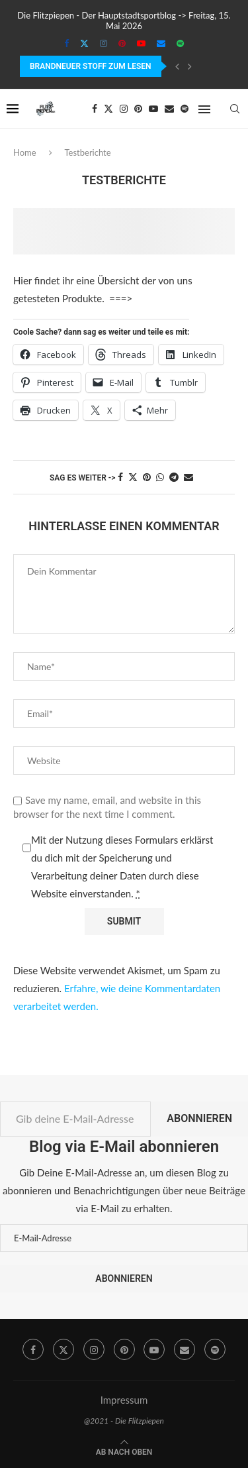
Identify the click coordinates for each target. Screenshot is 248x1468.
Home (24, 152)
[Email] (161, 43)
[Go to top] (124, 1451)
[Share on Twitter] (133, 476)
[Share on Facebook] (120, 476)
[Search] (234, 108)
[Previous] (177, 66)
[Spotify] (180, 43)
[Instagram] (103, 43)
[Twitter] (84, 43)
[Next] (190, 66)
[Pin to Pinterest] (147, 476)
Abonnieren (199, 1118)
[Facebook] (66, 43)
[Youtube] (141, 43)
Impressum (124, 1400)
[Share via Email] (188, 476)
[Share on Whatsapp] (160, 476)
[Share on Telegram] (174, 476)
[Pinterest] (122, 43)
